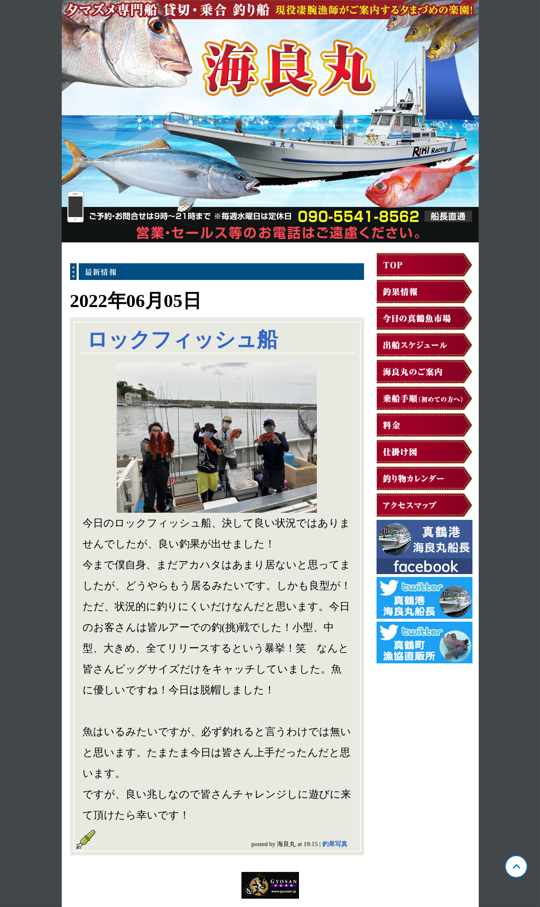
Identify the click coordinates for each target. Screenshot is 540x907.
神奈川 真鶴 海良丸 (270, 121)
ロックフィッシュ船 (182, 339)
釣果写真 (334, 844)
